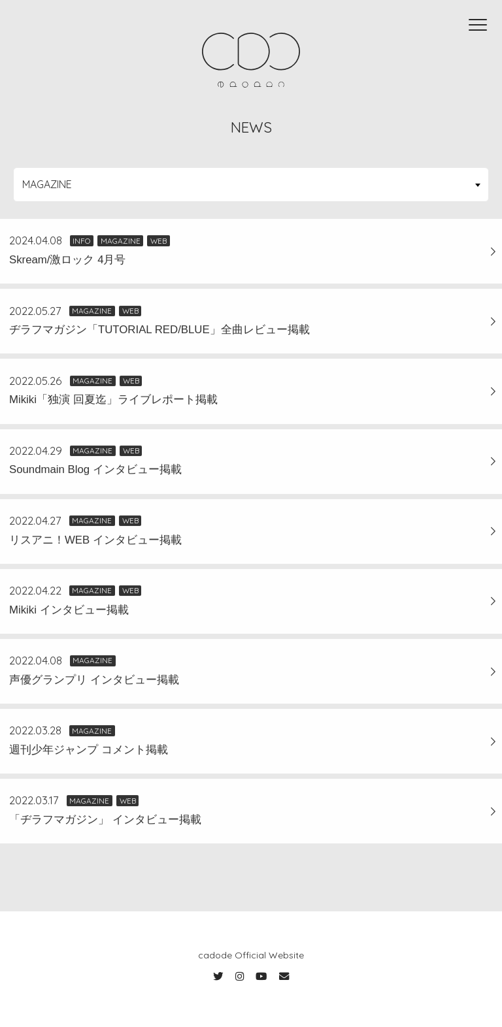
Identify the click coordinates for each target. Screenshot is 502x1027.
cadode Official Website (251, 955)
